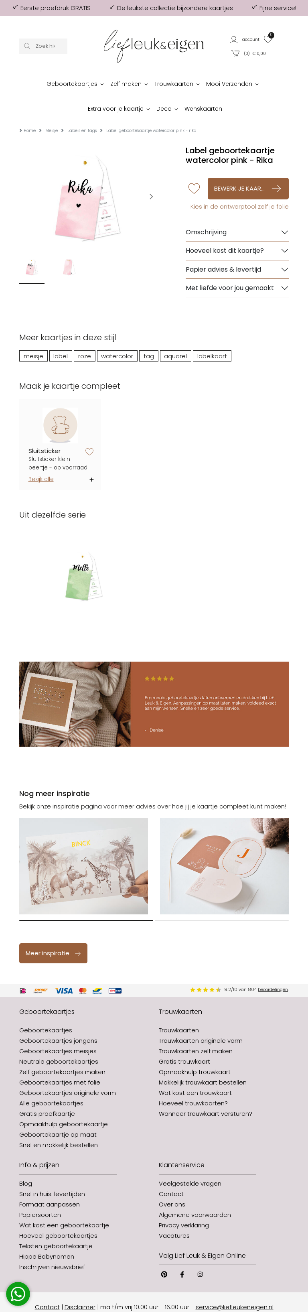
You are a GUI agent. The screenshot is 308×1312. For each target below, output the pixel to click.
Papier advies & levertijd (223, 249)
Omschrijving (206, 211)
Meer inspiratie (53, 932)
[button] (245, 39)
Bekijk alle (41, 459)
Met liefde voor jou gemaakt (230, 267)
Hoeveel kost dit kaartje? (225, 230)
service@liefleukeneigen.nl (235, 1286)
